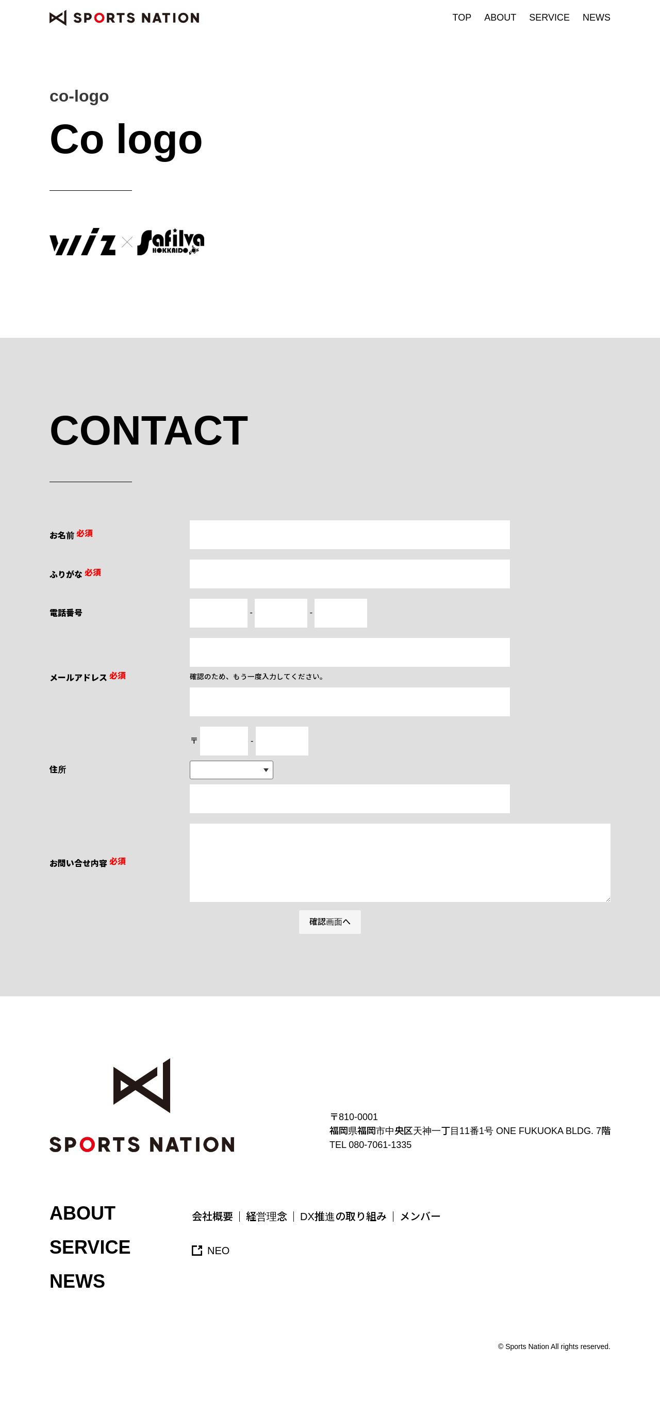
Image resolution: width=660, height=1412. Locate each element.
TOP (462, 17)
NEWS (596, 17)
